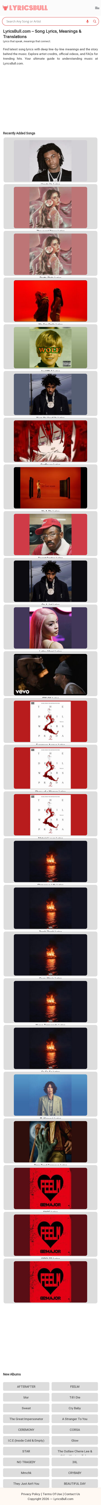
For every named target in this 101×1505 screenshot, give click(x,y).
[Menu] (97, 8)
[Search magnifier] (94, 21)
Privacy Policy (30, 1494)
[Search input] (48, 21)
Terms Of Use (52, 1494)
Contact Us (72, 1494)
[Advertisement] (50, 98)
